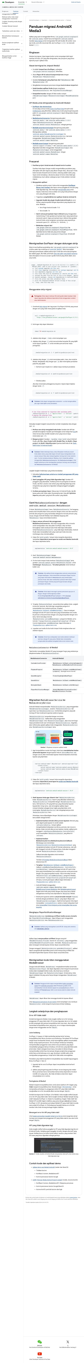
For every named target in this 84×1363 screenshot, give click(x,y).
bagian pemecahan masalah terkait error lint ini (47, 1116)
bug (74, 432)
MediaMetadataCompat (68, 889)
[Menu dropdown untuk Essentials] (27, 2)
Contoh (25, 11)
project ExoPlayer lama (57, 109)
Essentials (44, 20)
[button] (10, 31)
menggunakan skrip (64, 190)
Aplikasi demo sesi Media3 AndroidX (44, 1167)
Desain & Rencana (36, 2)
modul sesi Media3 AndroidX (68, 781)
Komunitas (36, 11)
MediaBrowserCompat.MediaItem (47, 889)
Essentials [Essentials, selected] (21, 2)
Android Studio (76, 2)
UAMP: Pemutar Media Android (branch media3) (47, 1180)
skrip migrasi (39, 41)
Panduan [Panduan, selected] (15, 11)
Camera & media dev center (12, 7)
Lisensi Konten (73, 1197)
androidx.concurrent (47, 986)
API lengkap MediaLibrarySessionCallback (55, 860)
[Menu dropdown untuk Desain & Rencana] (44, 2)
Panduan (68, 20)
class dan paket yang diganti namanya (65, 254)
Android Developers (34, 20)
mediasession (37, 111)
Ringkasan (5, 11)
